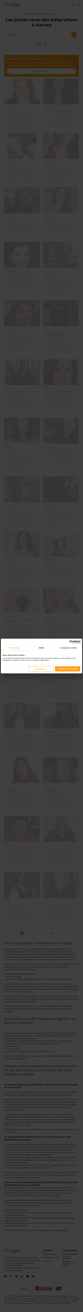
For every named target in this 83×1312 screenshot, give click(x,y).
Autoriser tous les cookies (67, 669)
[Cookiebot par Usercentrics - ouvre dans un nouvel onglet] (71, 641)
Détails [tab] (41, 648)
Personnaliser (41, 669)
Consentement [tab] (14, 648)
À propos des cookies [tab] (68, 648)
